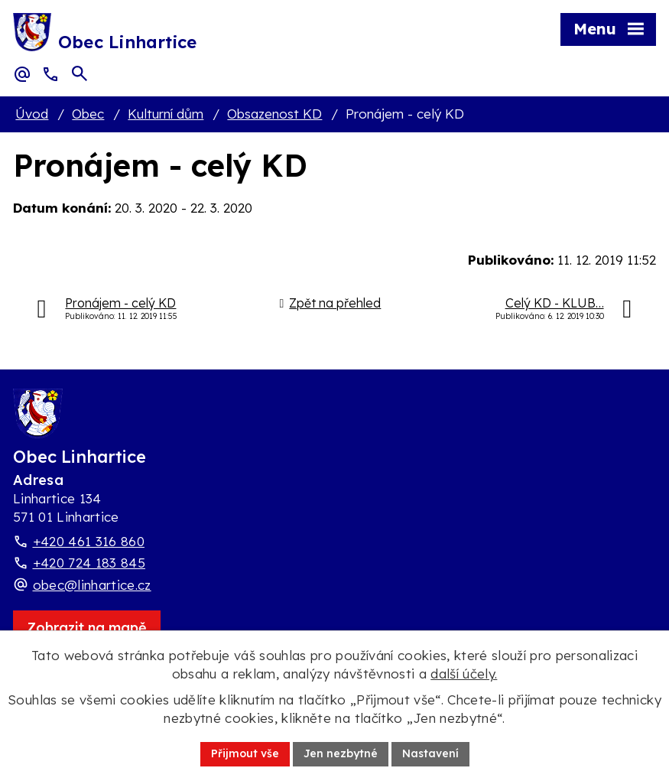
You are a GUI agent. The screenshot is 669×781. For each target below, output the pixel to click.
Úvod (31, 114)
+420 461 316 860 (89, 541)
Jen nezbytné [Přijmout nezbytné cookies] (341, 753)
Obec (88, 114)
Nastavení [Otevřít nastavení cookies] (430, 753)
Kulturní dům (165, 114)
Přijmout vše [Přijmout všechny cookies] (245, 753)
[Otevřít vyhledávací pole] (79, 73)
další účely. (463, 673)
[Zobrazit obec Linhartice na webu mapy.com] (87, 627)
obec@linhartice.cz (92, 585)
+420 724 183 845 (89, 563)
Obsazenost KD (274, 114)
